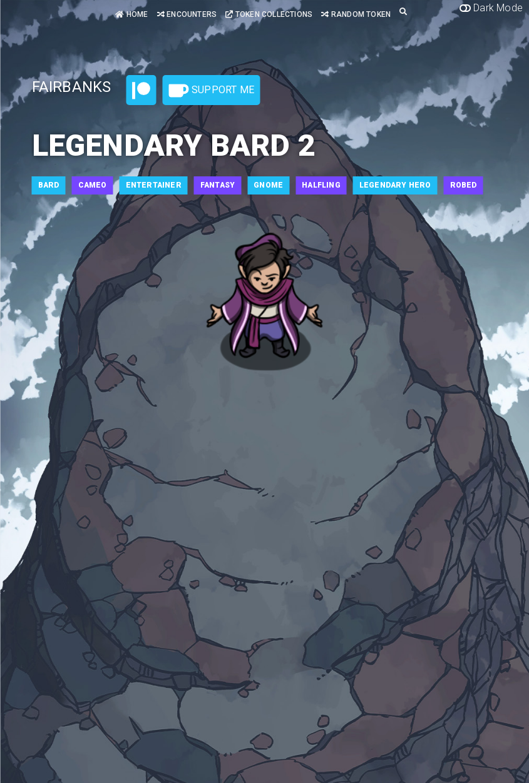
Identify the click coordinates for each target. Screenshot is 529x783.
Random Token (356, 14)
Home (131, 14)
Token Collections (268, 14)
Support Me (211, 91)
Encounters (187, 14)
